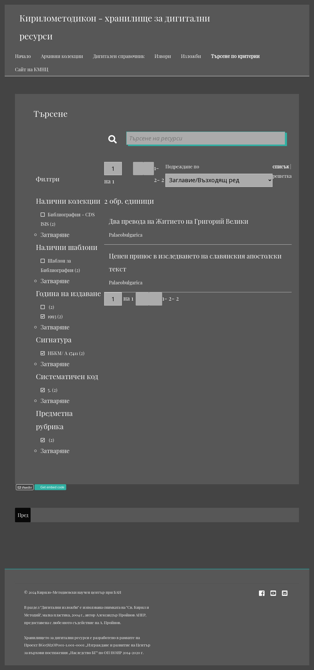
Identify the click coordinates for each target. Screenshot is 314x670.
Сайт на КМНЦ (31, 69)
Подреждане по (182, 166)
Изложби (191, 56)
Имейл (26, 487)
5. (49, 390)
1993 (52, 316)
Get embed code (51, 487)
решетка (282, 176)
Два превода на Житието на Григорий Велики (178, 221)
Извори (162, 56)
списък (281, 166)
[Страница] (113, 168)
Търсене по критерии (235, 56)
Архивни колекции (62, 56)
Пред (23, 515)
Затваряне (55, 234)
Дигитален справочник (118, 56)
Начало (23, 56)
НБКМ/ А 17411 (63, 353)
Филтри (47, 179)
